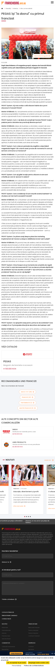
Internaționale (6, 630)
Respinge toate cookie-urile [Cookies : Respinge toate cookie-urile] (39, 663)
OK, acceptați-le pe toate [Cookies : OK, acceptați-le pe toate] (16, 663)
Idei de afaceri (6, 639)
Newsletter (5, 649)
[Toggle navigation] (52, 2)
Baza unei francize (33, 627)
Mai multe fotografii (42, 56)
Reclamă (31, 649)
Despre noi (31, 643)
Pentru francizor (33, 633)
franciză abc (32, 624)
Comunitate (6, 643)
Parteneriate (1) (27, 403)
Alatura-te (6, 562)
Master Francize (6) (27, 408)
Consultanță (6, 619)
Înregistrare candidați (9, 615)
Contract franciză (33, 636)
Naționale (5, 627)
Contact (31, 646)
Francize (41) (27, 397)
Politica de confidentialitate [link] (34, 666)
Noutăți (8, 8)
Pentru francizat (33, 630)
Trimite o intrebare (9, 599)
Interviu (15, 8)
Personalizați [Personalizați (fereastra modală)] (16, 666)
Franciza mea (6, 636)
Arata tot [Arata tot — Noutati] (49, 460)
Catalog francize (8, 612)
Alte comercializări (26, 8)
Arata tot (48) (27, 392)
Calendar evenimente (8, 646)
